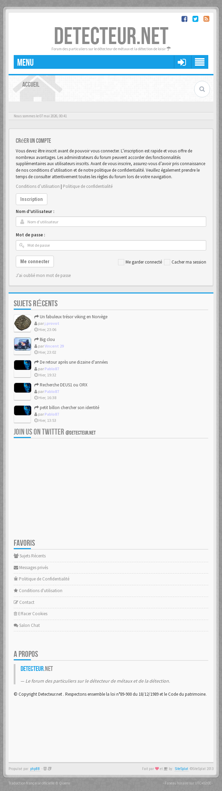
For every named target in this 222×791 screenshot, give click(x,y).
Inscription (31, 199)
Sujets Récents (30, 556)
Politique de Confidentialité (41, 579)
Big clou (44, 339)
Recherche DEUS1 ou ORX (60, 385)
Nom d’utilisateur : (35, 211)
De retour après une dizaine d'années (71, 362)
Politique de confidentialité (88, 186)
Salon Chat (27, 625)
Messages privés (31, 567)
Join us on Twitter (55, 432)
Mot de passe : (30, 235)
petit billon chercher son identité (66, 407)
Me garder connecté (140, 262)
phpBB (35, 769)
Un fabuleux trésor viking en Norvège (70, 317)
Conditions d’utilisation (38, 186)
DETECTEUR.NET (111, 36)
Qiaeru (64, 783)
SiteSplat (181, 769)
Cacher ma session (185, 262)
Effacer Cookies (30, 614)
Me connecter (34, 261)
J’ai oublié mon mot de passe (43, 275)
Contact (24, 602)
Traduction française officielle (32, 783)
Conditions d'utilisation (38, 591)
